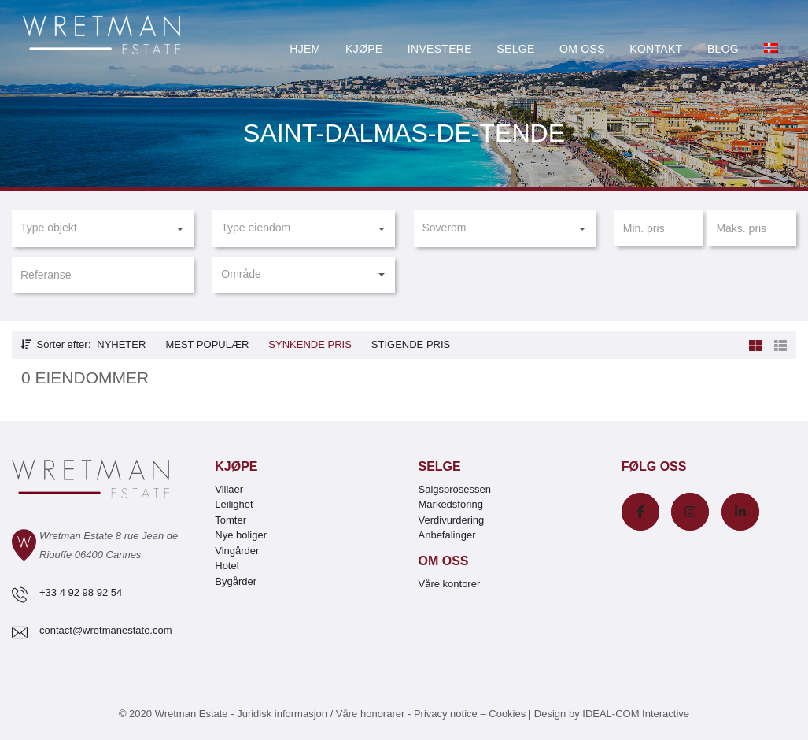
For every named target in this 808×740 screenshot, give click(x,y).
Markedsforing (451, 504)
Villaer (229, 489)
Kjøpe (363, 49)
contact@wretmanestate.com (105, 630)
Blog (723, 49)
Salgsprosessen (455, 489)
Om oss (582, 49)
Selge (515, 49)
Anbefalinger (447, 535)
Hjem (305, 49)
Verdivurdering (452, 520)
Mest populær (207, 344)
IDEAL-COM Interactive (635, 714)
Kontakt (655, 49)
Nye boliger (241, 535)
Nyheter (121, 344)
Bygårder (235, 581)
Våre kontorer (450, 584)
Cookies (507, 714)
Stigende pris (410, 344)
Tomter (230, 520)
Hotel (226, 566)
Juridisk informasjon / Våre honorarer (320, 714)
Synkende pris (309, 344)
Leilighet (234, 504)
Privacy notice (446, 714)
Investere (440, 49)
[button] (103, 228)
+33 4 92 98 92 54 (80, 592)
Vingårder (237, 551)
